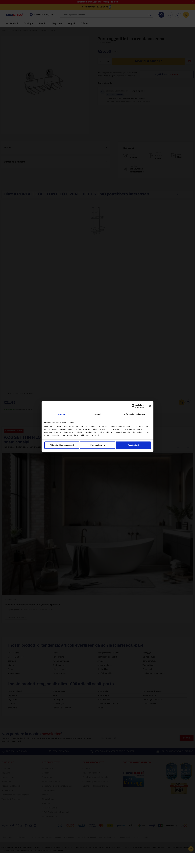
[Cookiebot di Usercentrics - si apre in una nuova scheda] (133, 406)
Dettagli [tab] (97, 414)
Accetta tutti (133, 445)
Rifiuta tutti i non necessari (62, 445)
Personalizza (97, 445)
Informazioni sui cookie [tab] (134, 414)
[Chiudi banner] (150, 406)
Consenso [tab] (60, 414)
